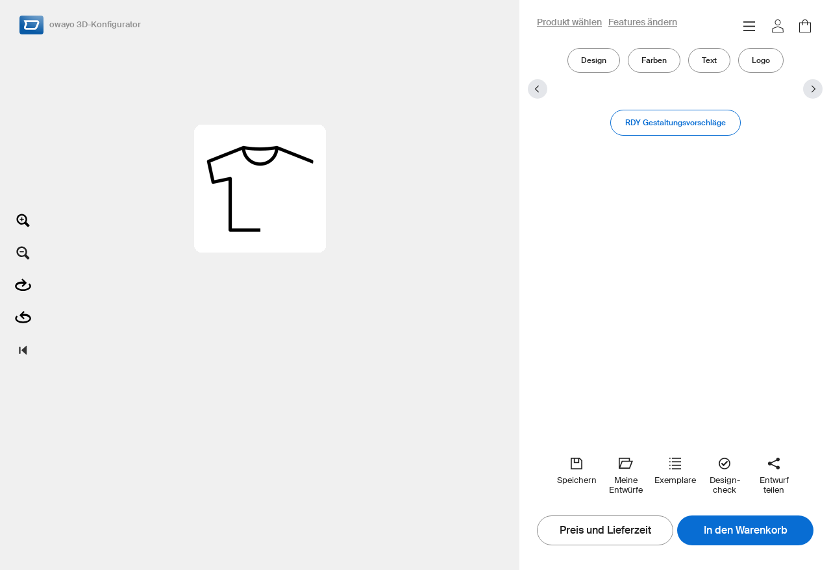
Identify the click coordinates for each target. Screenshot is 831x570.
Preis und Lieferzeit (605, 530)
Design (593, 60)
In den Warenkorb (746, 530)
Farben (654, 60)
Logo (761, 60)
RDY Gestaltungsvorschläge (675, 122)
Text (709, 60)
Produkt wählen (569, 22)
